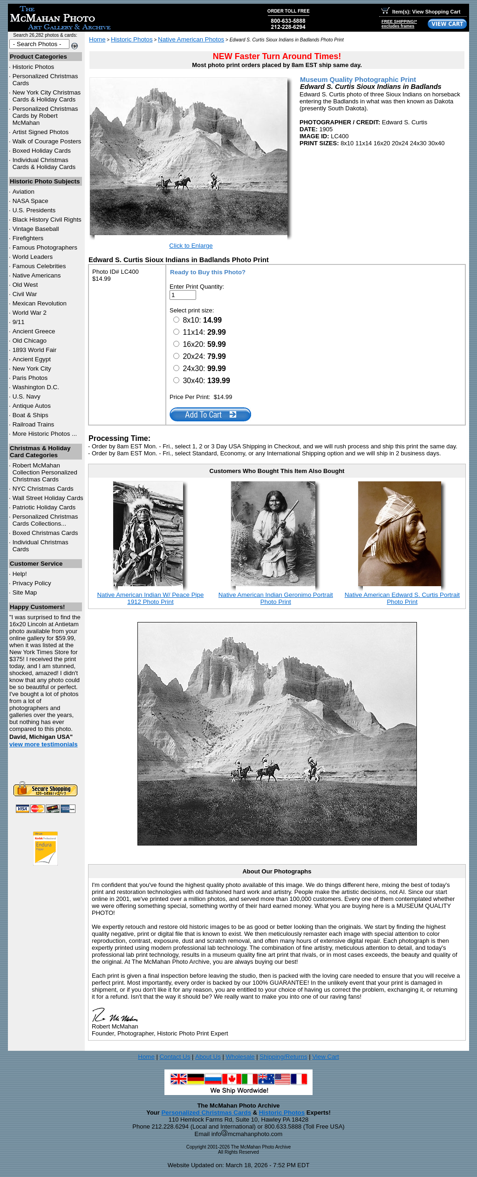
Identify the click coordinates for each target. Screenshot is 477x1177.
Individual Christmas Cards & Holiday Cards (44, 163)
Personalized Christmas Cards (206, 1112)
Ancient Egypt (32, 359)
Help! (20, 573)
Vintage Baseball (36, 228)
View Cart (325, 1056)
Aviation (23, 191)
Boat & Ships (30, 415)
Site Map (25, 592)
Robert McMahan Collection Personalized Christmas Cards (45, 472)
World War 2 (30, 312)
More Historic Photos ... (45, 433)
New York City (32, 368)
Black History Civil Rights (47, 219)
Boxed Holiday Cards (42, 150)
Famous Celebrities (39, 266)
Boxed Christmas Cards (45, 532)
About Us (208, 1056)
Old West (25, 284)
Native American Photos (191, 39)
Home (97, 39)
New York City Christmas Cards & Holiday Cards (47, 96)
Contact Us (174, 1056)
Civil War (25, 294)
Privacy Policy (32, 583)
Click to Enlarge (190, 245)
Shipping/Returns (283, 1056)
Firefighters (28, 238)
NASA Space (30, 200)
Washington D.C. (36, 387)
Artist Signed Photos (41, 132)
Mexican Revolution (40, 303)
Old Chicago (30, 340)
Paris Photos (30, 377)
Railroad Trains (34, 424)
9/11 (19, 321)
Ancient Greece (34, 331)
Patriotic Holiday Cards (44, 507)
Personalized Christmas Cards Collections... (45, 520)
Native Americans (37, 275)
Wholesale (239, 1056)
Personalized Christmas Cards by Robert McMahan (45, 115)
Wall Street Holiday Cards (48, 497)
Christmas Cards (43, 488)
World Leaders (33, 256)
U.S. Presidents (34, 210)
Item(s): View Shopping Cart (421, 11)
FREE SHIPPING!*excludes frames (399, 23)
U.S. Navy (27, 396)
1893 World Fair (35, 349)
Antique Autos (32, 405)
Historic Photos (34, 66)
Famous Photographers (45, 247)
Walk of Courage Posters (47, 141)
